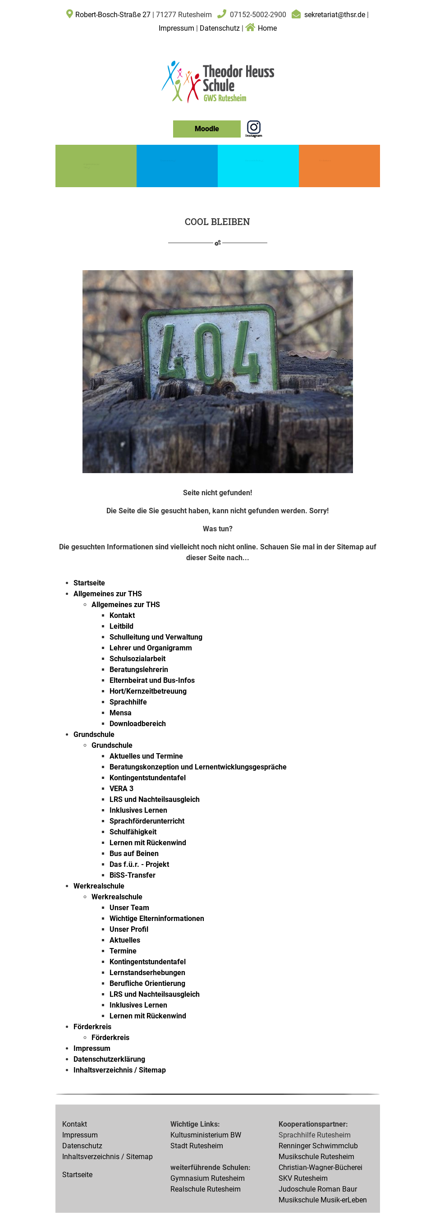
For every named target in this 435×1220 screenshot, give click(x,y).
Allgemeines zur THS (89, 165)
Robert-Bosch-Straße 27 (113, 14)
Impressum (177, 28)
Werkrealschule (254, 160)
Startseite (77, 1174)
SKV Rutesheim (303, 1178)
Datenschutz (220, 28)
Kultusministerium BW (205, 1135)
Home (261, 28)
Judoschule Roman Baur (318, 1189)
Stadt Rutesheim (196, 1146)
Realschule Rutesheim (205, 1189)
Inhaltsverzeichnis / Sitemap (107, 1156)
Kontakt (74, 1124)
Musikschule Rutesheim (316, 1156)
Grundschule (168, 160)
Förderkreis (325, 160)
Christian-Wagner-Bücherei (320, 1167)
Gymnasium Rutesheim (207, 1178)
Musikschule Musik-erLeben (323, 1200)
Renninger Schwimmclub (318, 1146)
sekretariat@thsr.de (334, 14)
